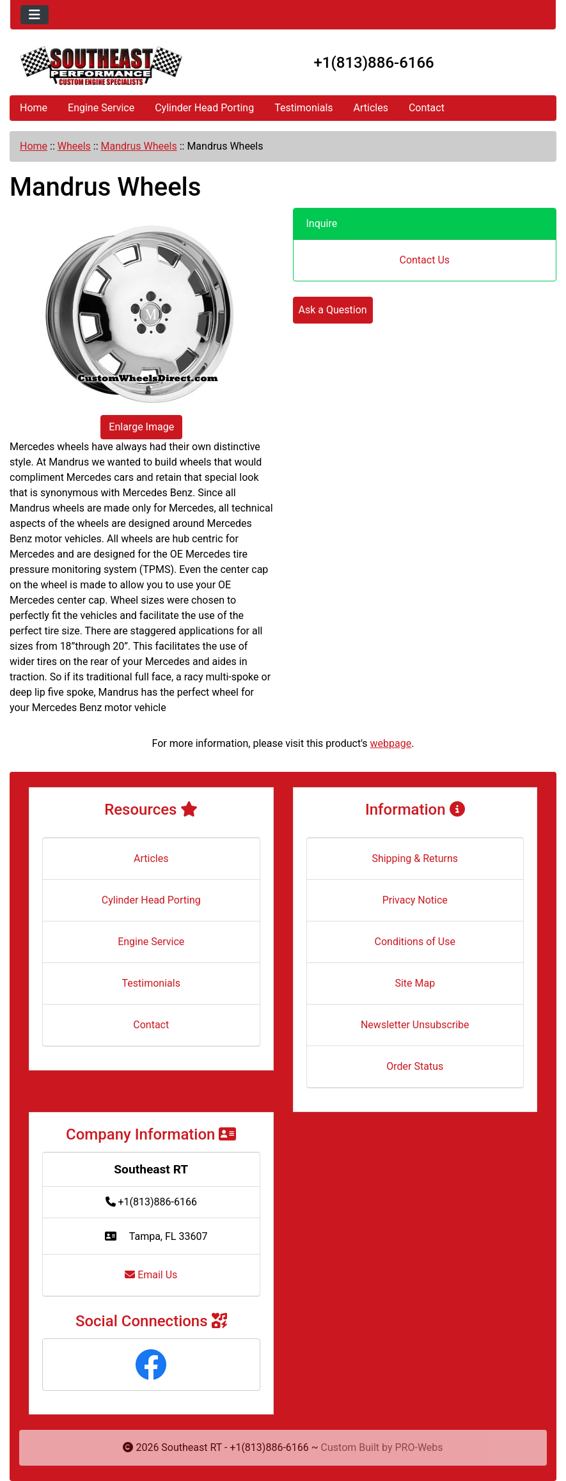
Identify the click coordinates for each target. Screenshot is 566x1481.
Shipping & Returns (415, 858)
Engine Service (101, 108)
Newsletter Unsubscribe (415, 1025)
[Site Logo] (101, 65)
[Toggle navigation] (34, 14)
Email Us (151, 1275)
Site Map (415, 983)
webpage (391, 743)
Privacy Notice (415, 900)
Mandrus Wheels (139, 146)
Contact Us (424, 260)
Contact (426, 108)
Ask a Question (333, 310)
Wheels (74, 146)
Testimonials (303, 108)
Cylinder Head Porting (204, 108)
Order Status (414, 1066)
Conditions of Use (415, 942)
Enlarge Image (141, 427)
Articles (371, 108)
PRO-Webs (419, 1447)
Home (33, 108)
